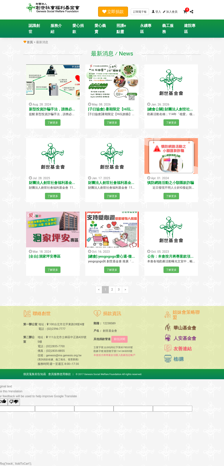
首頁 (30, 42)
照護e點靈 (121, 28)
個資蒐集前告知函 (34, 374)
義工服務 (168, 28)
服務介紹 (56, 28)
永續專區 (145, 28)
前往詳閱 (119, 339)
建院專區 (189, 28)
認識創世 (34, 28)
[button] (191, 11)
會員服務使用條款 (59, 374)
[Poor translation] (14, 402)
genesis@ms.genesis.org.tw (64, 355)
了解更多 (52, 122)
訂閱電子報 (139, 11)
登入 (156, 11)
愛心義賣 (100, 28)
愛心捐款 (78, 28)
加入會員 (170, 11)
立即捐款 (113, 11)
